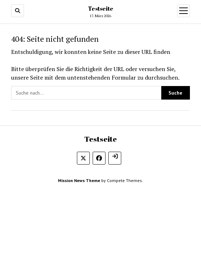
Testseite (100, 8)
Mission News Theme (79, 180)
